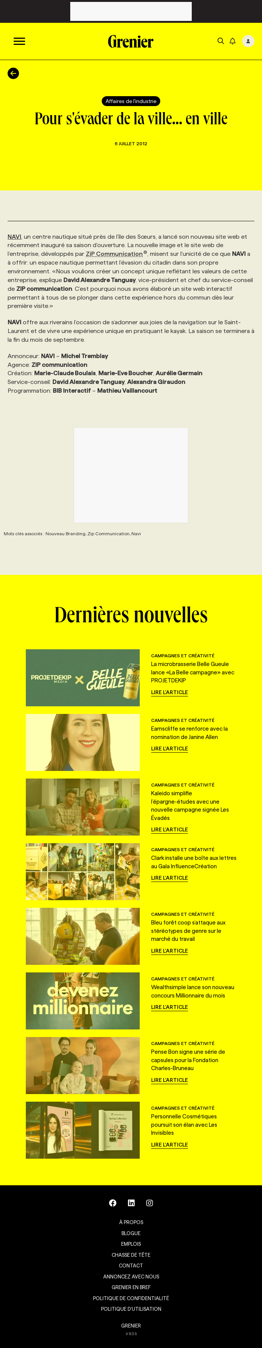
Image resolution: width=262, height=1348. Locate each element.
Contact (131, 1265)
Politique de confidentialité (131, 1298)
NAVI (14, 236)
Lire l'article (169, 692)
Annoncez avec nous (131, 1276)
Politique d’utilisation (131, 1309)
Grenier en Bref (131, 1287)
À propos (131, 1222)
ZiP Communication (116, 254)
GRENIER (131, 1325)
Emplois (131, 1244)
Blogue (131, 1233)
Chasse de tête (131, 1255)
